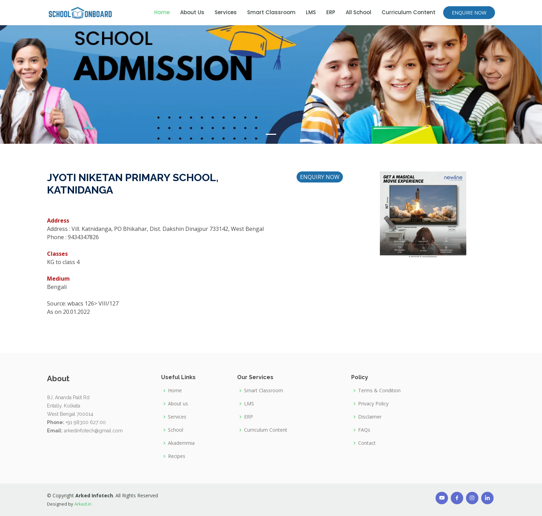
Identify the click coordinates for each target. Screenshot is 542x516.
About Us (192, 12)
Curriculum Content (409, 12)
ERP (330, 12)
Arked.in (83, 504)
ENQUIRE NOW (469, 12)
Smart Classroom (271, 12)
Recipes (176, 456)
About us (178, 403)
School (175, 430)
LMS (311, 12)
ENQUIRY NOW (324, 178)
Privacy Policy (373, 403)
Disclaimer (370, 416)
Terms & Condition (379, 390)
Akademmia (181, 443)
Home (162, 12)
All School (358, 12)
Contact (367, 443)
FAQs (364, 430)
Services (226, 12)
